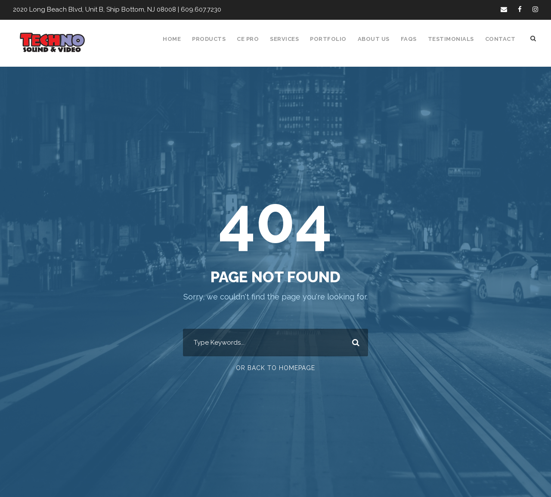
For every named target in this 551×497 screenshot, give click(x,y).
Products (213, 39)
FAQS (412, 39)
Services (290, 39)
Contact (501, 39)
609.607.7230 (194, 9)
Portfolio (333, 39)
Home (177, 39)
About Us (377, 39)
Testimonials (453, 39)
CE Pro (252, 39)
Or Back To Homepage (275, 367)
